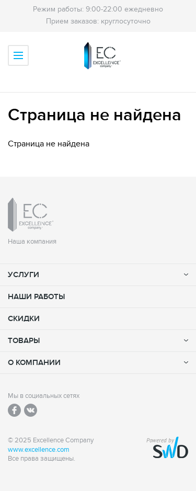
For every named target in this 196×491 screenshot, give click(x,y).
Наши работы (36, 297)
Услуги (23, 275)
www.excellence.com (39, 450)
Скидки (24, 319)
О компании (34, 363)
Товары (24, 341)
